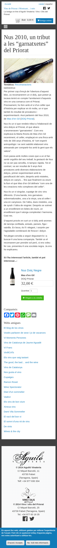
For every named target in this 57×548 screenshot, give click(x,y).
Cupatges (9, 377)
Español (48, 4)
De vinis (8, 426)
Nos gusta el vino (12, 372)
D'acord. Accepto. (15, 543)
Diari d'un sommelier (14, 392)
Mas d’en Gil (13, 118)
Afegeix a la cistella (32, 298)
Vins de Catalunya (13, 367)
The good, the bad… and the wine (21, 362)
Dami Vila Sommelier (14, 411)
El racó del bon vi (12, 416)
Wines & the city (12, 431)
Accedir (8, 4)
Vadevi (7, 397)
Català (41, 4)
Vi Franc (8, 347)
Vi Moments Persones (15, 337)
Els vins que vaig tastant (16, 357)
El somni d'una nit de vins (17, 421)
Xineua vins (10, 406)
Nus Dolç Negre (31, 270)
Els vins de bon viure (14, 401)
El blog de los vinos (13, 328)
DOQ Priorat (27, 118)
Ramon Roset (11, 382)
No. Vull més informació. (37, 543)
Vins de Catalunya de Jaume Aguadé (22, 342)
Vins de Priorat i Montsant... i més (19, 8)
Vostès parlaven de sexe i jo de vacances (25, 332)
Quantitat (25, 291)
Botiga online (45, 20)
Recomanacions (23, 84)
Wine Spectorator (12, 387)
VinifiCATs (9, 352)
